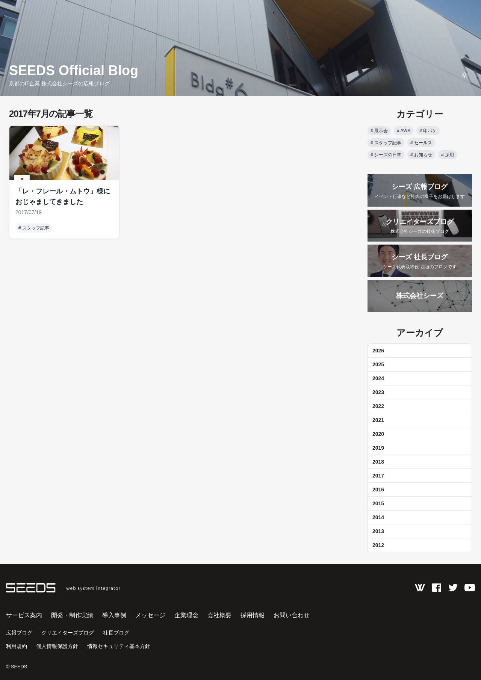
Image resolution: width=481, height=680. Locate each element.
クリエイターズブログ (67, 633)
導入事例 (114, 615)
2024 (378, 378)
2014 (378, 517)
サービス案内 (24, 615)
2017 (378, 476)
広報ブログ (19, 633)
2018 (378, 462)
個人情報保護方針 (57, 646)
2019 (378, 448)
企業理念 (186, 615)
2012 (378, 545)
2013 (378, 531)
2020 (378, 434)
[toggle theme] (464, 75)
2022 (378, 406)
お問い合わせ (292, 615)
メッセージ (150, 615)
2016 (378, 490)
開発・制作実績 (72, 615)
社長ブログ (116, 633)
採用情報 (252, 615)
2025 (378, 364)
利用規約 (16, 646)
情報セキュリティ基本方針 (118, 646)
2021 (378, 420)
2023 (378, 392)
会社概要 (219, 615)
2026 (378, 351)
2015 (378, 503)
